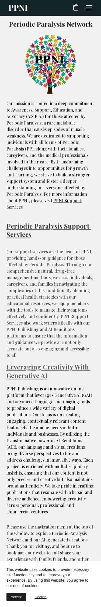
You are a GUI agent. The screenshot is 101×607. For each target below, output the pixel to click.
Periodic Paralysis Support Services (48, 231)
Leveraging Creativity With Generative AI (48, 371)
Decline (41, 597)
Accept (16, 597)
